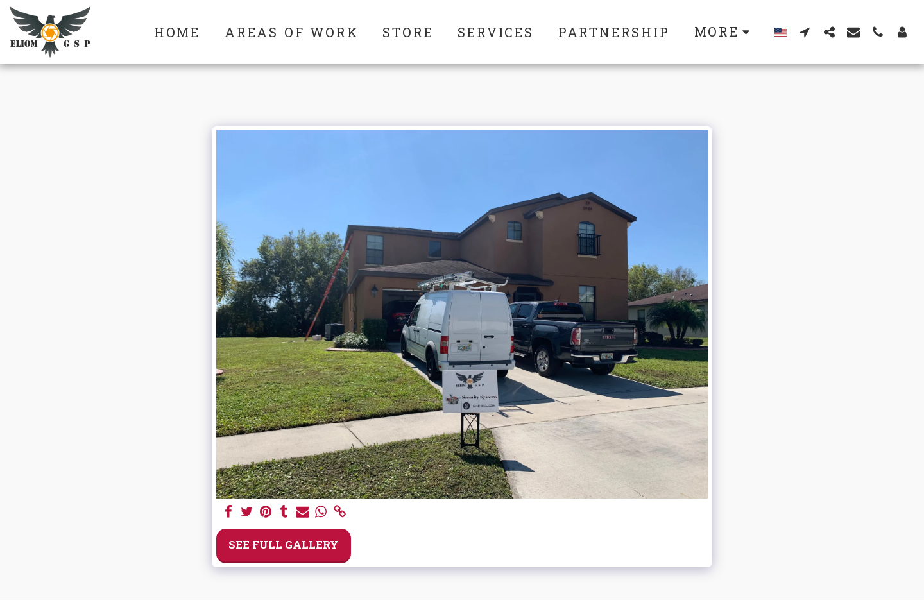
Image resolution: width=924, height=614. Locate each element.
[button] (804, 31)
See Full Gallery (283, 544)
